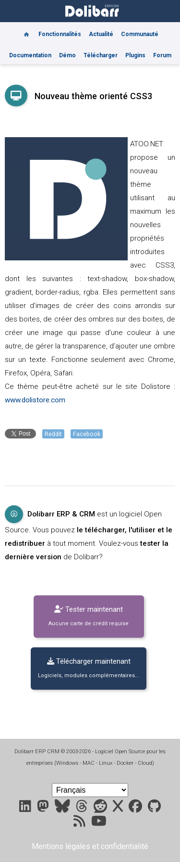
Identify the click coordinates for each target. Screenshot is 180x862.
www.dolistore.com (35, 400)
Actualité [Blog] (101, 34)
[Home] (26, 31)
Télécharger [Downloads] (101, 55)
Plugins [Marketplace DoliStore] (135, 55)
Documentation (30, 55)
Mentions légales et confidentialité (90, 846)
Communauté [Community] (139, 34)
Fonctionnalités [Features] (59, 34)
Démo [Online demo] (67, 55)
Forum (162, 55)
